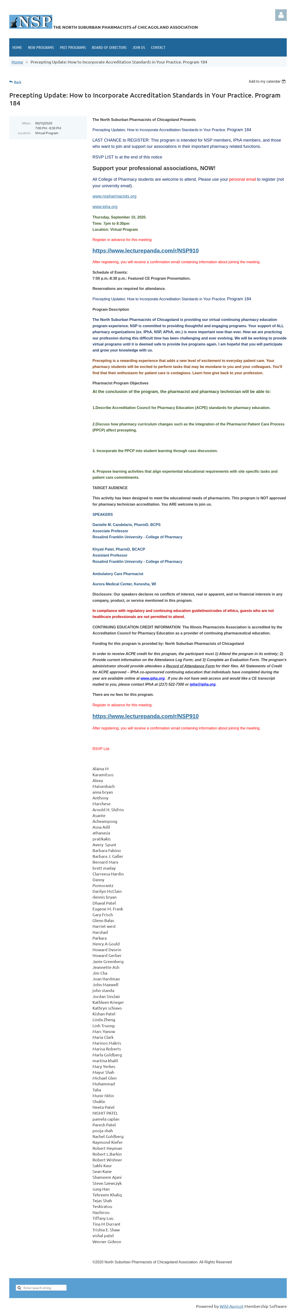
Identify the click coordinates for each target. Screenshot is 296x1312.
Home (17, 61)
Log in (281, 15)
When (26, 123)
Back (17, 82)
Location (24, 133)
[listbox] (268, 81)
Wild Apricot (232, 1306)
